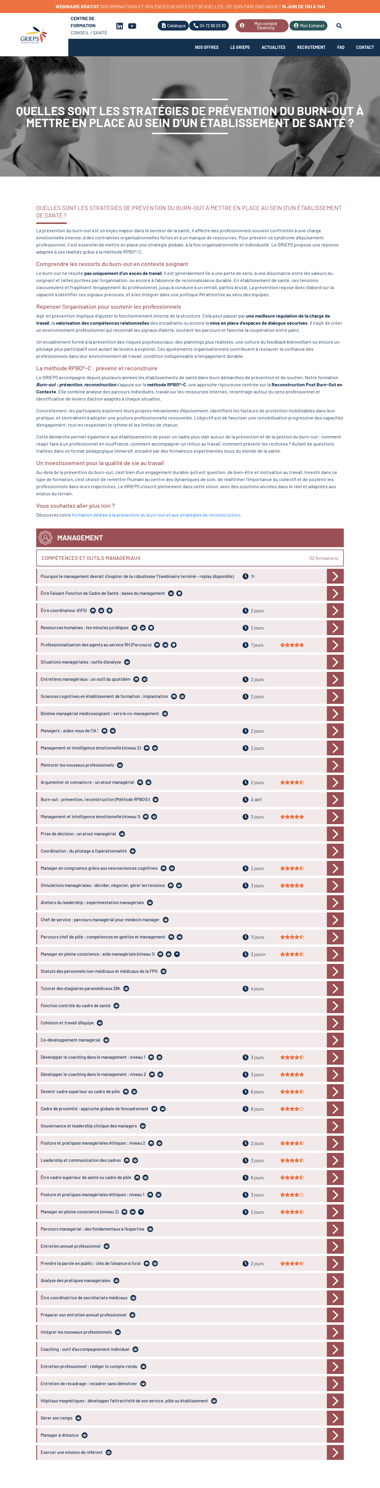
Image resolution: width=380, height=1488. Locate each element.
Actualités (273, 47)
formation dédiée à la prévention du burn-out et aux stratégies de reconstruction (156, 515)
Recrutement (311, 47)
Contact (365, 47)
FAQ (340, 47)
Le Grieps (240, 47)
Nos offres (206, 47)
